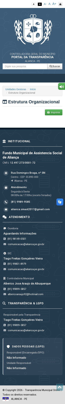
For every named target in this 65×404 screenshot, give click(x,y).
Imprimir (53, 112)
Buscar (55, 66)
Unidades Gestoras (15, 89)
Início (33, 89)
